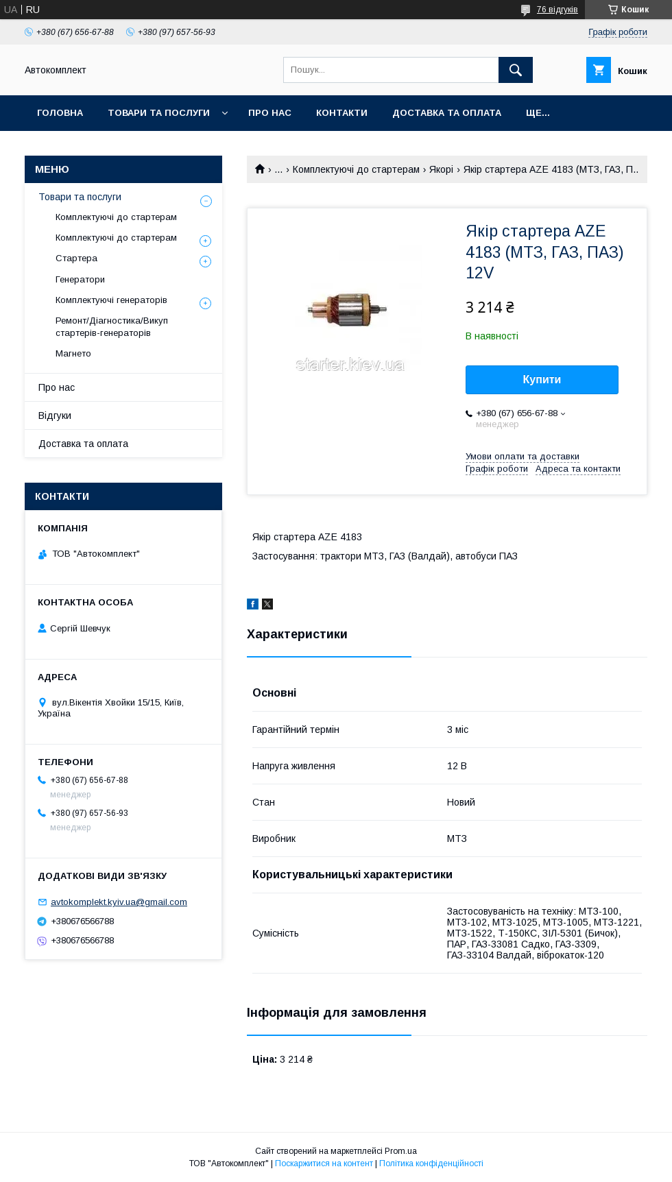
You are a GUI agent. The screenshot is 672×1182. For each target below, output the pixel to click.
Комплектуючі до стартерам (356, 169)
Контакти (342, 113)
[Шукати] (516, 70)
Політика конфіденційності (431, 1163)
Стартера (76, 258)
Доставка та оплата (446, 113)
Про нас (269, 113)
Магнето (73, 353)
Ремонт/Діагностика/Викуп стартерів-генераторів (112, 326)
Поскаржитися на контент (324, 1163)
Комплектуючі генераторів (111, 300)
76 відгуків (557, 9)
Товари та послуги (159, 113)
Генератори (80, 279)
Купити (542, 379)
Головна (60, 113)
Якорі (441, 169)
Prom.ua (401, 1151)
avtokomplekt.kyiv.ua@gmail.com (119, 902)
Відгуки (54, 415)
